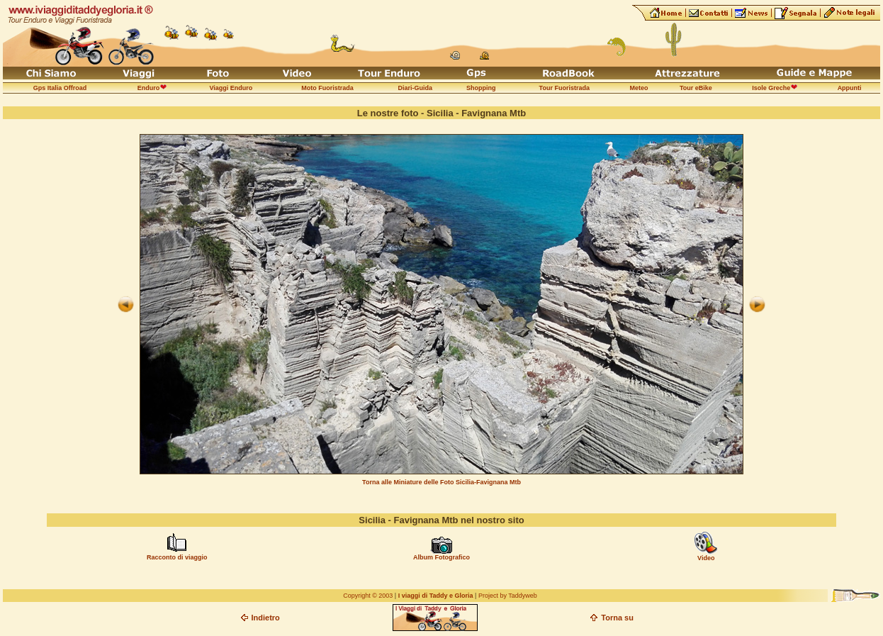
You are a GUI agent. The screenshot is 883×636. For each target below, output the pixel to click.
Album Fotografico (441, 557)
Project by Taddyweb (507, 595)
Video (705, 558)
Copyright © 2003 (368, 595)
